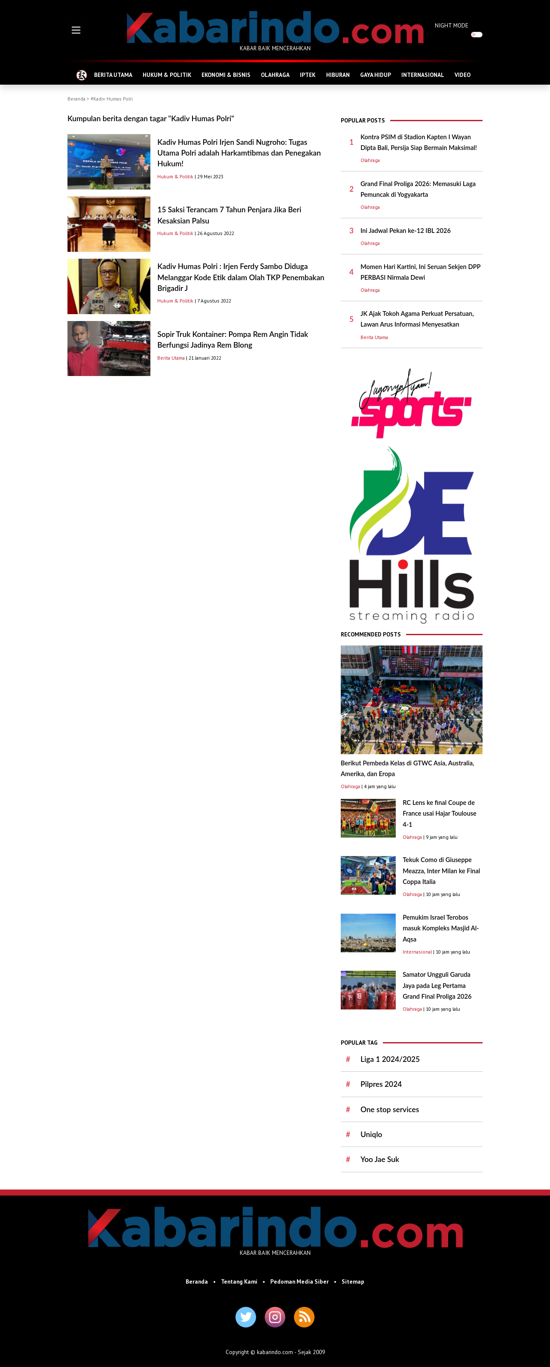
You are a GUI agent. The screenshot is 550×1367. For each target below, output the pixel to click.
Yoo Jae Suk (380, 1159)
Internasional (417, 951)
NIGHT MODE (451, 25)
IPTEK (307, 75)
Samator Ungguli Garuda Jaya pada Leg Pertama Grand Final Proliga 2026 (437, 985)
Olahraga (370, 160)
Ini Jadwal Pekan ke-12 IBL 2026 (406, 230)
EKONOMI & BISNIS (226, 75)
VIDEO (463, 75)
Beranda (76, 98)
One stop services (390, 1109)
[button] (76, 30)
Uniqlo (371, 1134)
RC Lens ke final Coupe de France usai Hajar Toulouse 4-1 (440, 813)
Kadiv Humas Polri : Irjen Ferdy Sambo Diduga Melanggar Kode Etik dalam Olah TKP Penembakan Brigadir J (240, 277)
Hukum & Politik (175, 176)
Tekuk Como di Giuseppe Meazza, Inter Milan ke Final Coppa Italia (441, 870)
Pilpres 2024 (381, 1084)
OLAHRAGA (275, 75)
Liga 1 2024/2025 (390, 1059)
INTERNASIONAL (422, 75)
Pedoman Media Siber (299, 1281)
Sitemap (353, 1281)
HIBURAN (338, 75)
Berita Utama (171, 358)
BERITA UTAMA (113, 75)
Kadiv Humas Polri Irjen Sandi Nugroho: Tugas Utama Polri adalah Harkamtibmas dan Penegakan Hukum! (239, 153)
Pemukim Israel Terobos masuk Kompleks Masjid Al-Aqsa (441, 928)
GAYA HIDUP (375, 75)
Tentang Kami (239, 1281)
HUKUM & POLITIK (167, 75)
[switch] (477, 34)
